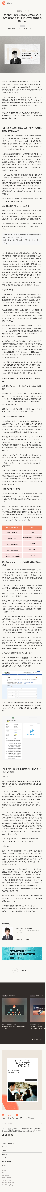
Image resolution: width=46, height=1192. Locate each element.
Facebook (6, 908)
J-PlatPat (20, 643)
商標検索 (25, 658)
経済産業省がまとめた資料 (16, 365)
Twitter (28, 906)
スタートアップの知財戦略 (21, 87)
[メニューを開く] (42, 3)
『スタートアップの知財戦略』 (13, 911)
